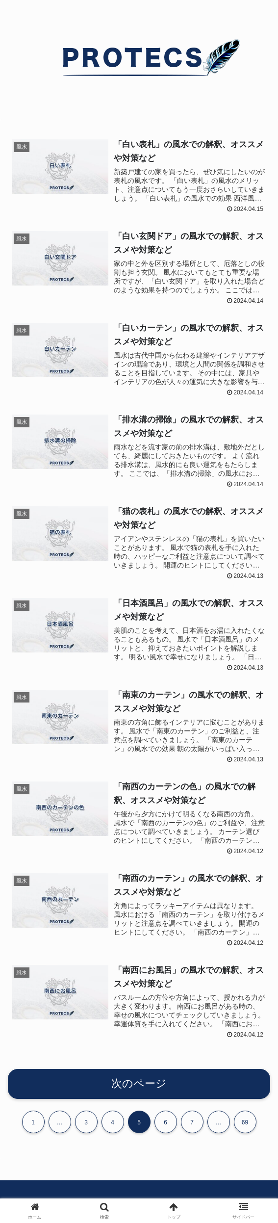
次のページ (139, 1087)
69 (245, 1126)
